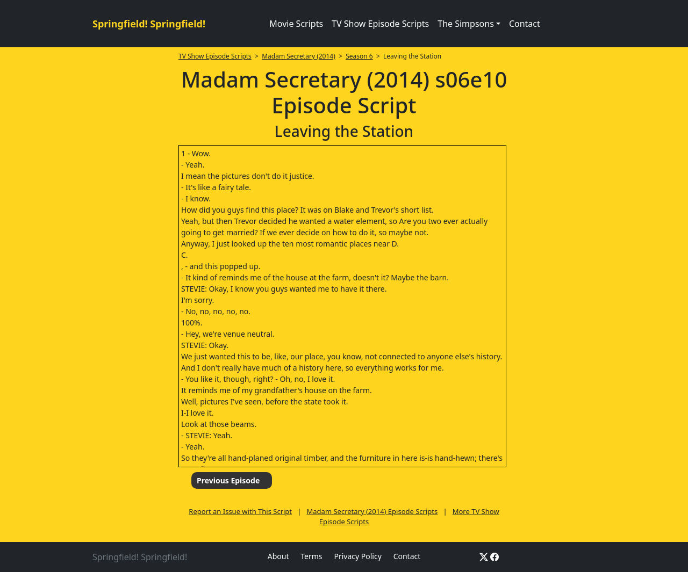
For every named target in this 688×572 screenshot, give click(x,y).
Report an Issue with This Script (240, 511)
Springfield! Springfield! (148, 23)
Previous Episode (228, 480)
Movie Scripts (296, 24)
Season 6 (359, 56)
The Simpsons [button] (466, 24)
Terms (311, 556)
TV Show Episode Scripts (380, 24)
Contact (524, 24)
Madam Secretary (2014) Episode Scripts (372, 511)
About (278, 556)
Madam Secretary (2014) (298, 56)
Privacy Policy (357, 556)
